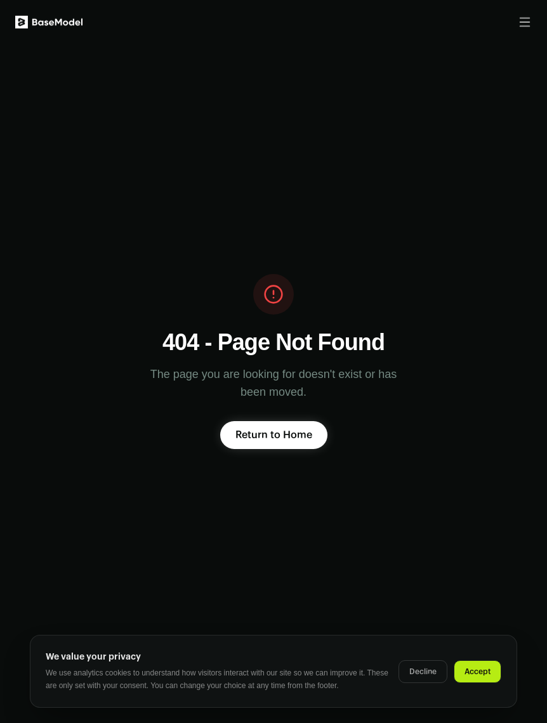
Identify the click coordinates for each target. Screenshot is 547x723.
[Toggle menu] (525, 21)
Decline (423, 671)
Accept (478, 671)
